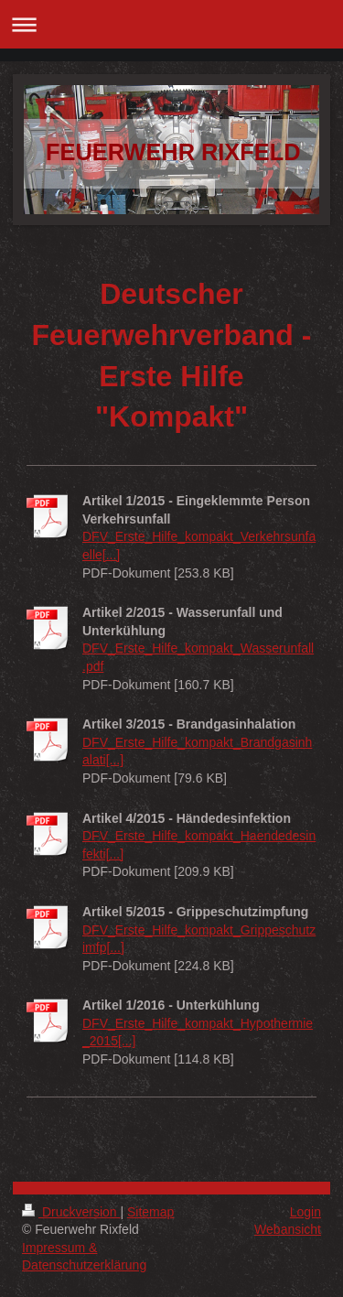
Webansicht (287, 1229)
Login (305, 1212)
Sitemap (150, 1212)
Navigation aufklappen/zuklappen (171, 24)
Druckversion (71, 1212)
